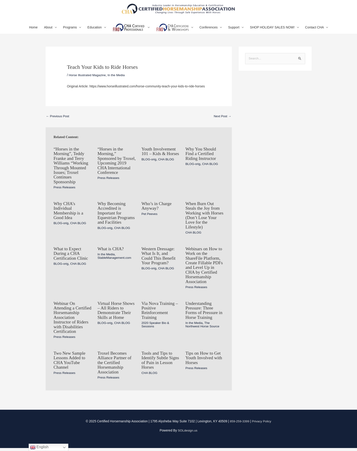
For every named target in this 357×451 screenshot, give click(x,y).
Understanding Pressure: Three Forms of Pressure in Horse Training (204, 310)
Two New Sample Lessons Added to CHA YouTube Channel (70, 363)
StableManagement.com (114, 258)
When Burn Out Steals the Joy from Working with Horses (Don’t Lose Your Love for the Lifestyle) (203, 216)
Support (233, 29)
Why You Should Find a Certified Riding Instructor (201, 156)
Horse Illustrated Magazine (88, 77)
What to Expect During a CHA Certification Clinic (71, 254)
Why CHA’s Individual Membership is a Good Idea (69, 211)
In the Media (117, 77)
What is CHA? (111, 249)
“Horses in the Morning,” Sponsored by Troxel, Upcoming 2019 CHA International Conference (114, 165)
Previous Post (58, 118)
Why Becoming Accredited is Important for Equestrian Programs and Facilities (111, 216)
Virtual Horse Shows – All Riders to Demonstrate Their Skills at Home (116, 310)
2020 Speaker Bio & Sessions (155, 323)
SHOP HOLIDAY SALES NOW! (272, 29)
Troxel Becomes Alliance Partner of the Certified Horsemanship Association (114, 366)
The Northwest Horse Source (203, 323)
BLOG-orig (149, 166)
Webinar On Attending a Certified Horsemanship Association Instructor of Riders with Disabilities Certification (72, 319)
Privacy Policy (262, 424)
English (39, 447)
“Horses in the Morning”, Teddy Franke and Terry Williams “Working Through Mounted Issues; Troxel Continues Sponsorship (71, 167)
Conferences (208, 29)
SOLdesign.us (187, 433)
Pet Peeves (149, 215)
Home (33, 29)
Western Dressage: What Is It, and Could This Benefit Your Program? (159, 256)
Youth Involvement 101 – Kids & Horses (159, 156)
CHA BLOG (167, 166)
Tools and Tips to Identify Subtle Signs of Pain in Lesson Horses (157, 363)
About (48, 29)
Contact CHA (314, 29)
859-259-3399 (239, 424)
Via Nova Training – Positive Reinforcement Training (160, 310)
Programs (70, 29)
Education (94, 29)
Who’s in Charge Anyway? (156, 207)
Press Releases (65, 189)
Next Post (222, 118)
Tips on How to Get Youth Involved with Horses (204, 361)
